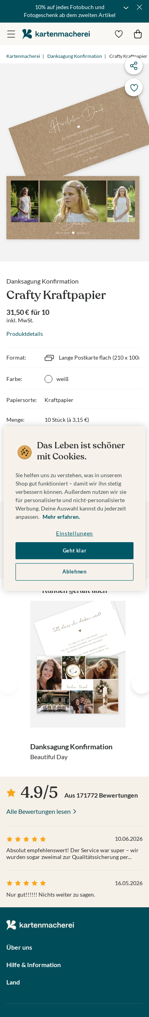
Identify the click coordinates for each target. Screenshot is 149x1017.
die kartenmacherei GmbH (56, 34)
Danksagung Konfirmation (74, 56)
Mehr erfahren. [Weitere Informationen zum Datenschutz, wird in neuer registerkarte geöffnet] (61, 516)
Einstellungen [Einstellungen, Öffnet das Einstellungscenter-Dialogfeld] (74, 533)
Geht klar (75, 551)
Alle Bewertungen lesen (38, 811)
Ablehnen (74, 572)
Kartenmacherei (23, 56)
